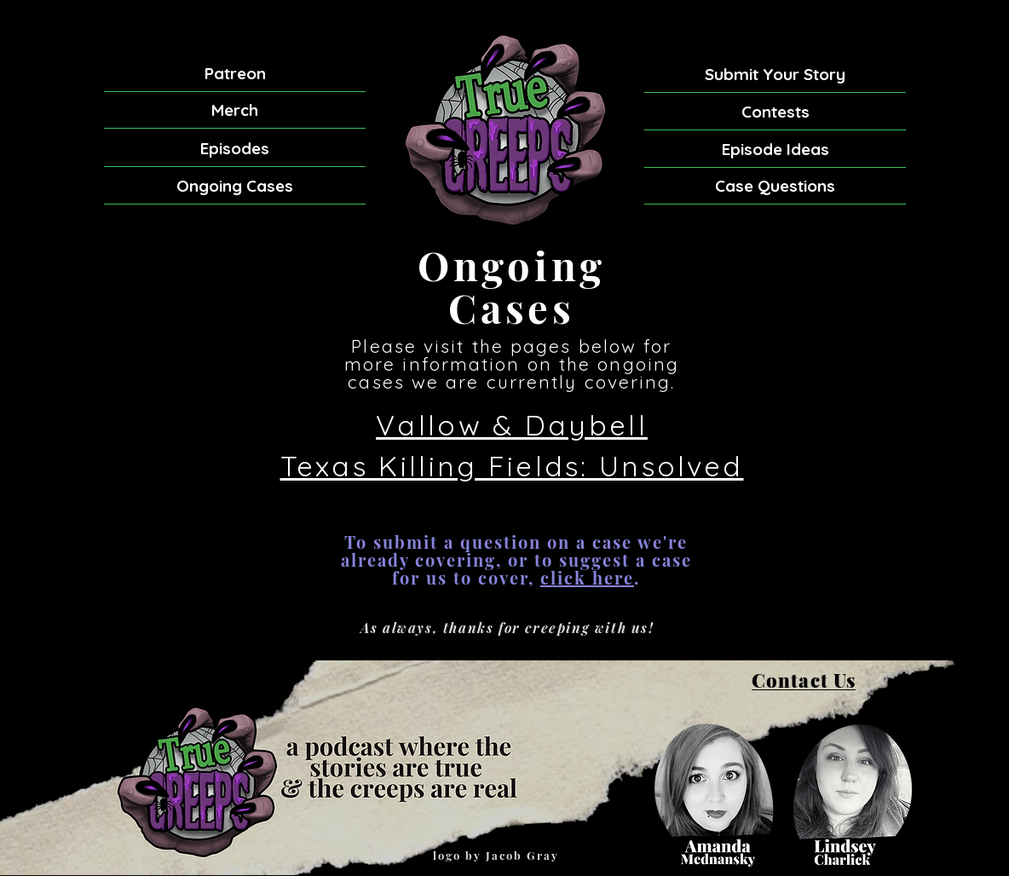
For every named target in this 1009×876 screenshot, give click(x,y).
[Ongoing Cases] (235, 186)
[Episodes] (235, 148)
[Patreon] (235, 73)
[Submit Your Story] (775, 74)
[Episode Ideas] (775, 149)
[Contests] (775, 111)
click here (587, 577)
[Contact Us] (803, 681)
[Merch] (235, 110)
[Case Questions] (775, 186)
